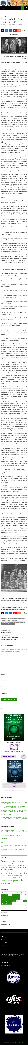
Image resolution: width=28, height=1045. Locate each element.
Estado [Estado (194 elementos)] (24, 867)
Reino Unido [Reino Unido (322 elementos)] (18, 878)
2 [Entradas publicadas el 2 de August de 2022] (6, 894)
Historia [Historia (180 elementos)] (19, 872)
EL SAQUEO (3, 945)
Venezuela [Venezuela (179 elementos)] (20, 884)
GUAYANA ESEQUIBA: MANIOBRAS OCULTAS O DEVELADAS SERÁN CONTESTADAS (14, 637)
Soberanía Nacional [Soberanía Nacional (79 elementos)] (4, 882)
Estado (24, 618)
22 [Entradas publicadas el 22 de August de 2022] (2, 901)
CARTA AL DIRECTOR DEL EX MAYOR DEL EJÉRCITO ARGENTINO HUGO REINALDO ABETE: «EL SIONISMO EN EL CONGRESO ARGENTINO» (14, 819)
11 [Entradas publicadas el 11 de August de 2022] (14, 897)
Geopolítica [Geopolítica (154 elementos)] (22, 870)
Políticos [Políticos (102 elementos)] (3, 878)
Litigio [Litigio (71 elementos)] (10, 873)
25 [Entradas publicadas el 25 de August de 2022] (14, 901)
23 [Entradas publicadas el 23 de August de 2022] (6, 901)
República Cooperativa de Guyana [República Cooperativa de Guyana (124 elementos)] (9, 880)
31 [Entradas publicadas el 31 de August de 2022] (10, 903)
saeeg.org (3, 8)
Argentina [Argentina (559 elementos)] (5, 861)
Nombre (3, 674)
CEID (2, 939)
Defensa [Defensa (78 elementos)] (22, 865)
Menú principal (26, 8)
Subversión (4, 624)
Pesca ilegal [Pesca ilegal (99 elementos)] (10, 875)
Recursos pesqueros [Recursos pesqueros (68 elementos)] (8, 878)
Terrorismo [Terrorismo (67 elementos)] (16, 882)
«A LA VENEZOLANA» (6, 814)
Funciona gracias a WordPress (7, 1039)
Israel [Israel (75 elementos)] (7, 873)
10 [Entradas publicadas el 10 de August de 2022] (10, 897)
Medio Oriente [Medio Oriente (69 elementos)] (14, 873)
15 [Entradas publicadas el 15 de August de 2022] (2, 899)
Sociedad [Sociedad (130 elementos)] (11, 882)
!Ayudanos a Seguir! (5, 965)
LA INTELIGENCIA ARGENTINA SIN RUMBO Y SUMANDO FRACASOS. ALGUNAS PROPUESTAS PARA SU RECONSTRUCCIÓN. (14, 802)
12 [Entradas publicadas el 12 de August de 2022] (17, 897)
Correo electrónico (6, 680)
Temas (2, 936)
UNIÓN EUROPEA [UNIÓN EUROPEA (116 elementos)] (6, 884)
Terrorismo (11, 624)
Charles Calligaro (5, 835)
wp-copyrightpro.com (19, 1042)
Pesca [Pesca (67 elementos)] (7, 875)
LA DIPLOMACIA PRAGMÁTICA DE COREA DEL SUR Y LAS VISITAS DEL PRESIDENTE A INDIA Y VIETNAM (14, 811)
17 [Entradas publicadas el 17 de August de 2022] (10, 899)
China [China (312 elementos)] (13, 864)
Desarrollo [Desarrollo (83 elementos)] (3, 867)
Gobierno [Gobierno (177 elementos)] (4, 872)
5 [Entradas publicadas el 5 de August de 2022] (17, 894)
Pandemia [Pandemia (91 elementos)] (3, 875)
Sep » (26, 905)
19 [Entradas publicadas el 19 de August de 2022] (17, 899)
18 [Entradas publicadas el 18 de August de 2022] (14, 899)
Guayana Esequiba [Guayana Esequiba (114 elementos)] (12, 872)
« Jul (2, 905)
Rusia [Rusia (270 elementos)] (20, 880)
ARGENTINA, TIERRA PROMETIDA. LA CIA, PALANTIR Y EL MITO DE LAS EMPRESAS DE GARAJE (13, 807)
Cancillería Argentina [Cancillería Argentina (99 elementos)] (6, 864)
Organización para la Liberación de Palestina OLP (13, 622)
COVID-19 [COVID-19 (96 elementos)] (17, 865)
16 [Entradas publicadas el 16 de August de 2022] (6, 899)
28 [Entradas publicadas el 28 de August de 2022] (25, 901)
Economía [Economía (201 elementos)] (8, 867)
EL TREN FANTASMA (14, 631)
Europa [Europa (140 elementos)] (17, 870)
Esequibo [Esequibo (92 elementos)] (14, 867)
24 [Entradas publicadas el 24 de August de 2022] (10, 901)
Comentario (4, 655)
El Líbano (18, 618)
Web (2, 686)
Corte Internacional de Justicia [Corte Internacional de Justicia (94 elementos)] (8, 865)
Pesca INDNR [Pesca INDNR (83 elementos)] (16, 875)
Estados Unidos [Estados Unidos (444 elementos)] (7, 869)
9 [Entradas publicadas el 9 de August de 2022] (6, 897)
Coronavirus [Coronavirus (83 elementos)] (18, 864)
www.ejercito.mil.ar (9, 487)
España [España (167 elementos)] (19, 867)
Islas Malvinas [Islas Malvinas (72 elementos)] (3, 873)
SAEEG (10, 24)
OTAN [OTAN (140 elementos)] (25, 873)
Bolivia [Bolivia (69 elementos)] (21, 861)
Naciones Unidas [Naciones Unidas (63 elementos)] (20, 873)
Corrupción (11, 618)
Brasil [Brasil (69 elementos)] (23, 861)
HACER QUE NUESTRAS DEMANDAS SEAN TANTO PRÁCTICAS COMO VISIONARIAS (12, 837)
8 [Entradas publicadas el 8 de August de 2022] (2, 897)
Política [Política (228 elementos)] (22, 875)
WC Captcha (4, 693)
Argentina (3, 13)
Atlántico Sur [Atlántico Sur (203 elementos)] (14, 861)
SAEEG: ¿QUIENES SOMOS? (6, 933)
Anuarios (4, 942)
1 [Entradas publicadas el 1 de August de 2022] (2, 894)
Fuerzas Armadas (6, 620)
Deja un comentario (17, 24)
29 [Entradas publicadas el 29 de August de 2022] (2, 903)
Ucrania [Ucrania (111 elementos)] (20, 882)
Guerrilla (14, 620)
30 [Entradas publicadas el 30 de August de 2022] (6, 903)
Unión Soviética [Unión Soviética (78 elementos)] (14, 884)
